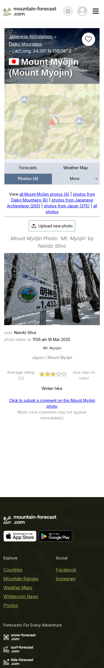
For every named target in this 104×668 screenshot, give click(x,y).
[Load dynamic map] (52, 123)
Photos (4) (28, 178)
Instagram (66, 578)
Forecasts (28, 167)
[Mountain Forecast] (29, 11)
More (75, 178)
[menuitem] (28, 168)
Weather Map (75, 167)
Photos (10, 605)
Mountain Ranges (21, 578)
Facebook (66, 570)
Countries (12, 570)
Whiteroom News (20, 596)
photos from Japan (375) (67, 205)
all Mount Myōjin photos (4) (44, 194)
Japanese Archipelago (30, 36)
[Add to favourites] (88, 39)
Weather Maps (17, 587)
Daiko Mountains (25, 44)
